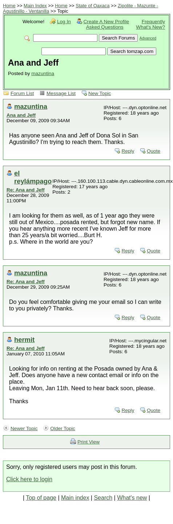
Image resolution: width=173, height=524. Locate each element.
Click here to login (29, 479)
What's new (132, 498)
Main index (75, 498)
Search (103, 498)
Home (9, 5)
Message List (61, 93)
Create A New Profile (106, 21)
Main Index (35, 5)
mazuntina (42, 73)
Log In (64, 21)
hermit (24, 339)
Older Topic (62, 428)
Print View (88, 442)
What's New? (150, 27)
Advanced (148, 38)
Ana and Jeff (21, 115)
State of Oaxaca (92, 5)
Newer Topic (24, 428)
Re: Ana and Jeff (26, 190)
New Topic (99, 93)
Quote (153, 151)
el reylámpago (33, 177)
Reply (127, 151)
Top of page (41, 498)
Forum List (22, 93)
